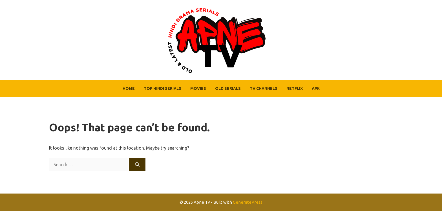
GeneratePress (247, 202)
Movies (198, 88)
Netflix (294, 88)
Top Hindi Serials (162, 88)
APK (316, 88)
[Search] (137, 164)
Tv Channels (263, 88)
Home (129, 88)
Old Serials (228, 88)
